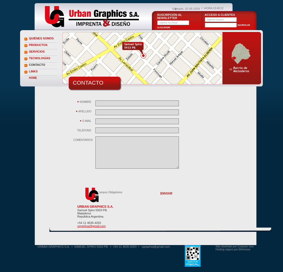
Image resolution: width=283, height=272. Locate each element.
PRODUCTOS (38, 45)
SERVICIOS (37, 51)
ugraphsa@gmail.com (91, 226)
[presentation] (135, 180)
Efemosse (244, 249)
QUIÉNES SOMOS (41, 38)
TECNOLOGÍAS (39, 58)
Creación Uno (245, 246)
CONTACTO (37, 64)
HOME (33, 77)
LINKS (33, 71)
